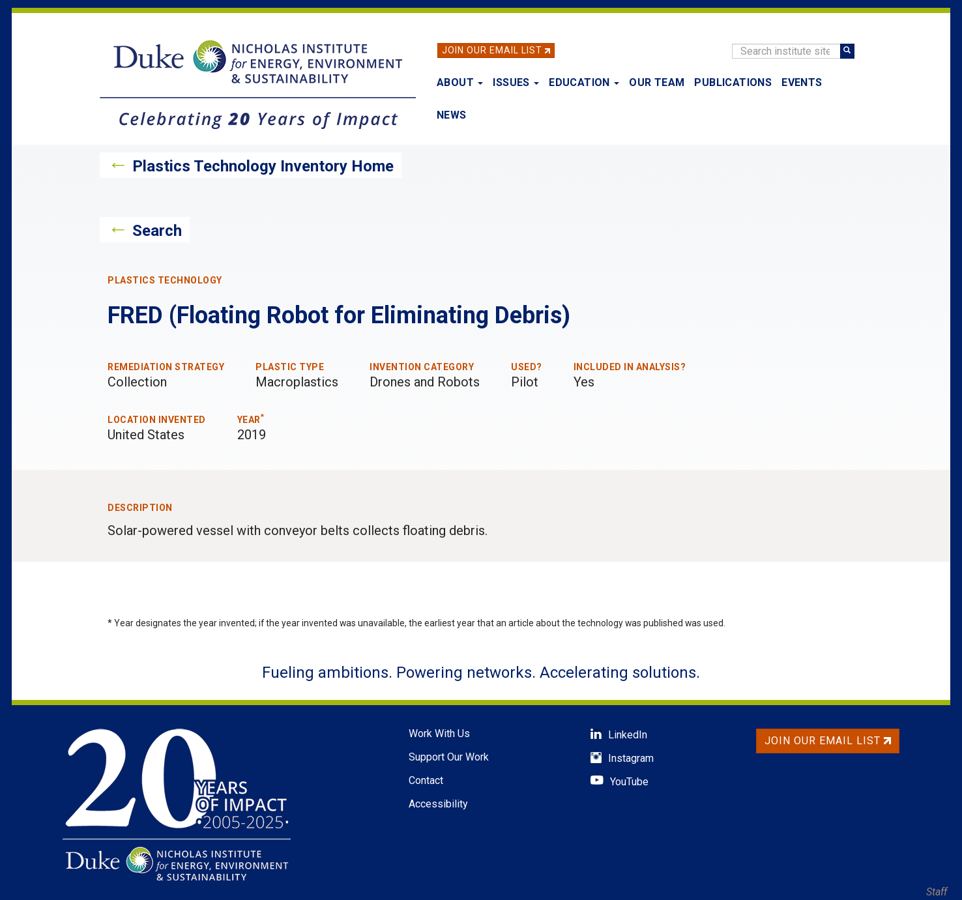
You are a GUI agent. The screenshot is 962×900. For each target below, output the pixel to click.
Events (801, 82)
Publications (733, 82)
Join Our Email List (492, 50)
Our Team (656, 82)
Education (584, 82)
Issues (516, 82)
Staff (936, 892)
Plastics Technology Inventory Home (263, 166)
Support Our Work (449, 757)
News (452, 115)
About (460, 82)
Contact (426, 780)
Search (157, 231)
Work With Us (439, 733)
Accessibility (438, 804)
